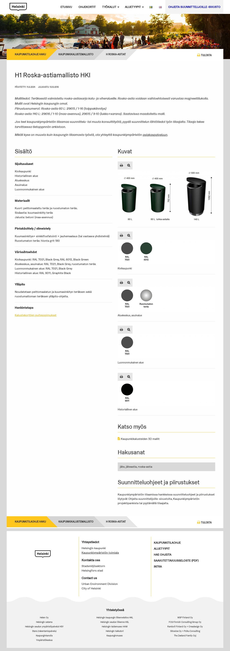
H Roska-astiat (116, 54)
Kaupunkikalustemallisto (75, 54)
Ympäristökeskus (44, 640)
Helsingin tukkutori (115, 631)
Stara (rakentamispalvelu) (44, 631)
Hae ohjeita (162, 555)
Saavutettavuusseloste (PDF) (176, 560)
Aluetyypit (133, 7)
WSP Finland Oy (185, 617)
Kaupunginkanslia (44, 635)
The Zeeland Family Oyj (185, 635)
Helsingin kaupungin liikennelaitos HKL (114, 617)
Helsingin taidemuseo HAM (114, 626)
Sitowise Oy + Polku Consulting (185, 631)
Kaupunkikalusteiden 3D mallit (139, 439)
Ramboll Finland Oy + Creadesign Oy (185, 626)
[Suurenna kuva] (129, 165)
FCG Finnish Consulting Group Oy (185, 622)
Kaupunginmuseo (115, 635)
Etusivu (66, 7)
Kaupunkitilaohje (167, 543)
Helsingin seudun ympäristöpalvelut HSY (44, 626)
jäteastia (131, 467)
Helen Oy (44, 617)
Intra (158, 566)
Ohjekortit (87, 7)
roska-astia (145, 467)
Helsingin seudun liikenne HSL (114, 622)
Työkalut (109, 7)
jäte (122, 467)
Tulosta (204, 55)
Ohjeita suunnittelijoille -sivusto (194, 7)
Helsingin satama (44, 622)
